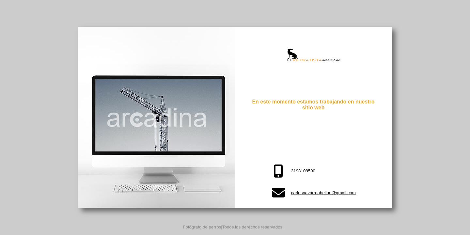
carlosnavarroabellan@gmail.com (323, 192)
